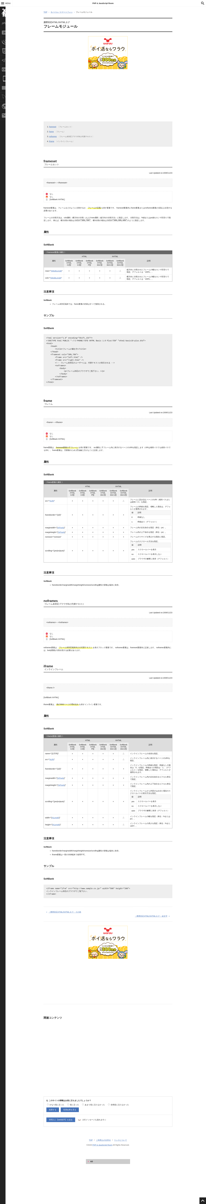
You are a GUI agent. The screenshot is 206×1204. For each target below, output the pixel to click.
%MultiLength (56, 271)
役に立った (73, 1105)
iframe (51, 141)
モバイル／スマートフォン (62, 12)
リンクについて (120, 1140)
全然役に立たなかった (118, 1105)
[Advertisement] (106, 91)
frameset (52, 127)
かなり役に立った (55, 1105)
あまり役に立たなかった (93, 1105)
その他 (64, 912)
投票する (52, 1110)
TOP (45, 12)
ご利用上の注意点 (103, 1140)
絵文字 (151, 916)
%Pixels (60, 528)
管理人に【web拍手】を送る (61, 1120)
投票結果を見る (69, 1110)
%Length (55, 818)
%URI (51, 501)
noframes (53, 136)
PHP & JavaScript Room (103, 3)
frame (51, 132)
